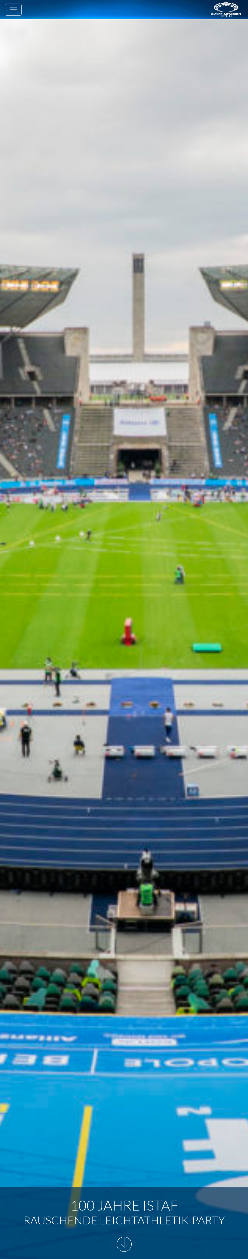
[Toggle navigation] (13, 10)
